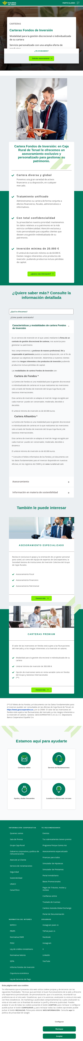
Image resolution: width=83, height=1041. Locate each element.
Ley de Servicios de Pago (20, 979)
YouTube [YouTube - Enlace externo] (46, 961)
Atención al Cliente (18, 860)
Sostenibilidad (16, 878)
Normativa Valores (18, 955)
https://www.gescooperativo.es (20, 709)
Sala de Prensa (16, 839)
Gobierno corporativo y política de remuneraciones (24, 852)
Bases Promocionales (52, 881)
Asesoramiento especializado (55, 851)
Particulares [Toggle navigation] (71, 3)
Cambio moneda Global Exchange (57, 908)
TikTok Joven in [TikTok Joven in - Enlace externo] (49, 931)
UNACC (13, 884)
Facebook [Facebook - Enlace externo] (47, 937)
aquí (70, 1010)
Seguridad (14, 872)
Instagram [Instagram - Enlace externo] (47, 943)
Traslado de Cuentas (51, 902)
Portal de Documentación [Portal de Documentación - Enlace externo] (53, 914)
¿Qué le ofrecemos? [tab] (18, 311)
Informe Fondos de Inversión (22, 967)
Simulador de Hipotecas (53, 863)
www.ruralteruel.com (54, 464)
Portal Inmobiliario (50, 875)
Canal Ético (14, 890)
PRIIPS (12, 931)
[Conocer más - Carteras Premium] (41, 617)
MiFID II (13, 925)
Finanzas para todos (51, 857)
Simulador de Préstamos (53, 869)
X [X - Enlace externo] (43, 949)
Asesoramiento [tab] (41, 482)
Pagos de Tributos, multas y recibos (54, 888)
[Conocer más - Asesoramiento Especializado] (41, 528)
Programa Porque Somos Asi (55, 845)
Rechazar (59, 1029)
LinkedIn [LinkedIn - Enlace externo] (46, 955)
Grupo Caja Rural (17, 845)
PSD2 (12, 943)
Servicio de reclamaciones (21, 866)
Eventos (46, 833)
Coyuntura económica (19, 973)
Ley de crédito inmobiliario (21, 949)
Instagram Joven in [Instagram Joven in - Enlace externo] (51, 925)
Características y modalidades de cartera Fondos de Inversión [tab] (41, 327)
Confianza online (50, 896)
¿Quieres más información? (41, 274)
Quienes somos (16, 833)
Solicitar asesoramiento (40, 58)
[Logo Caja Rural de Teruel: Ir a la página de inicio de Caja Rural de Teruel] (13, 3)
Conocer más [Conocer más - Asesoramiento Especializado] (41, 598)
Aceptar (59, 1036)
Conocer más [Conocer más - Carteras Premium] (41, 690)
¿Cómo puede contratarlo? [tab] (22, 317)
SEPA (12, 961)
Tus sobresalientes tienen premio (57, 839)
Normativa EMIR (17, 937)
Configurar (59, 1021)
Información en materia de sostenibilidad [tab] (41, 493)
